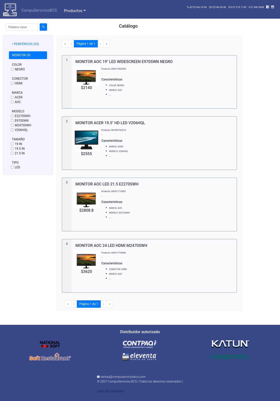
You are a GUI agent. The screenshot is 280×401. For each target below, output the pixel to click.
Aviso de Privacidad (110, 391)
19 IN (18, 144)
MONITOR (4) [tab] (21, 55)
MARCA (17, 92)
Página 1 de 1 (87, 43)
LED (17, 167)
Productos (73, 10)
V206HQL (21, 130)
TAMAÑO (18, 139)
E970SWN (22, 120)
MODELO (18, 111)
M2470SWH (23, 125)
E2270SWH (22, 116)
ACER (19, 97)
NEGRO (20, 69)
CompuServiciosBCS (40, 10)
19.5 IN (20, 148)
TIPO (15, 162)
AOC (18, 102)
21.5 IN (20, 153)
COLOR (17, 64)
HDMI (19, 83)
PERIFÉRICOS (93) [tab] (25, 44)
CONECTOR (20, 78)
